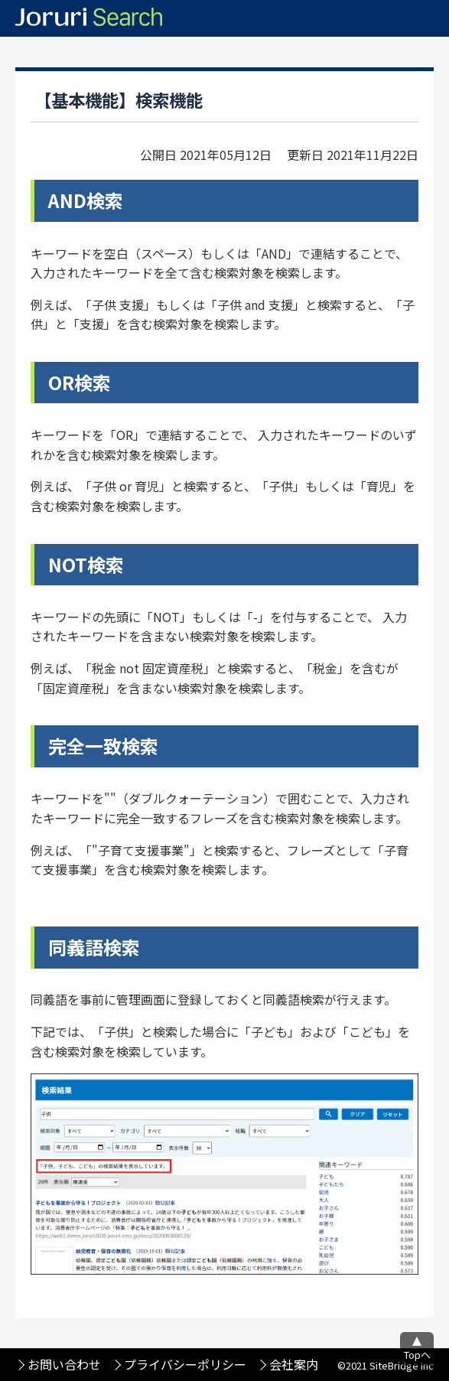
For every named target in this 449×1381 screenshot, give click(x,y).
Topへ (417, 1354)
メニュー (430, 18)
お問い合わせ (64, 1364)
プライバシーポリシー (185, 1364)
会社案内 (293, 1364)
